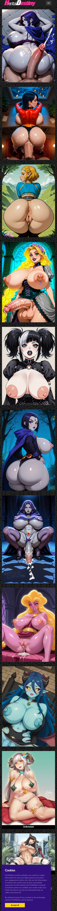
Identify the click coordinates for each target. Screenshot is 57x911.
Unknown (28, 826)
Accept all (15, 905)
